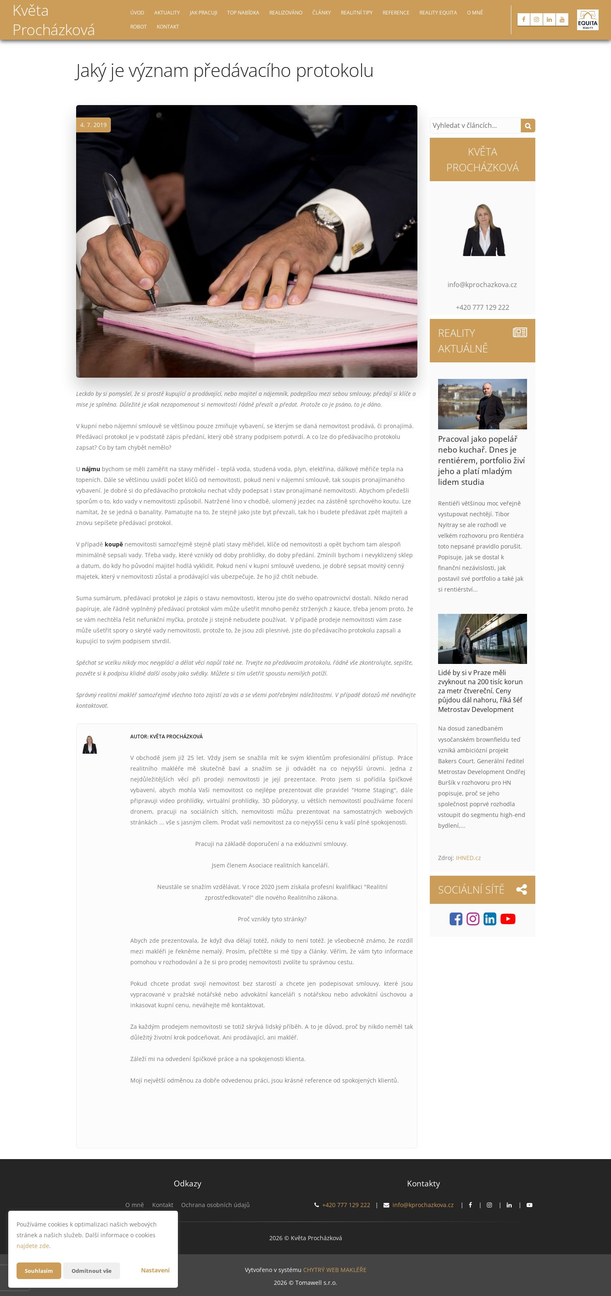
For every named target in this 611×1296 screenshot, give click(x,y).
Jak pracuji (203, 12)
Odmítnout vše (94, 1270)
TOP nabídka (243, 12)
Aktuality (167, 12)
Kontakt (168, 26)
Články (321, 12)
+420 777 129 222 (346, 1205)
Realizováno (285, 12)
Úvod (137, 12)
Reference (396, 12)
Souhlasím (40, 1270)
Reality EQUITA (438, 12)
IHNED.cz (468, 858)
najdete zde (33, 1246)
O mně (475, 12)
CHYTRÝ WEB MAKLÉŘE (335, 1269)
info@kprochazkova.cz (423, 1205)
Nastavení (155, 1270)
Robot (138, 26)
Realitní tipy (357, 12)
